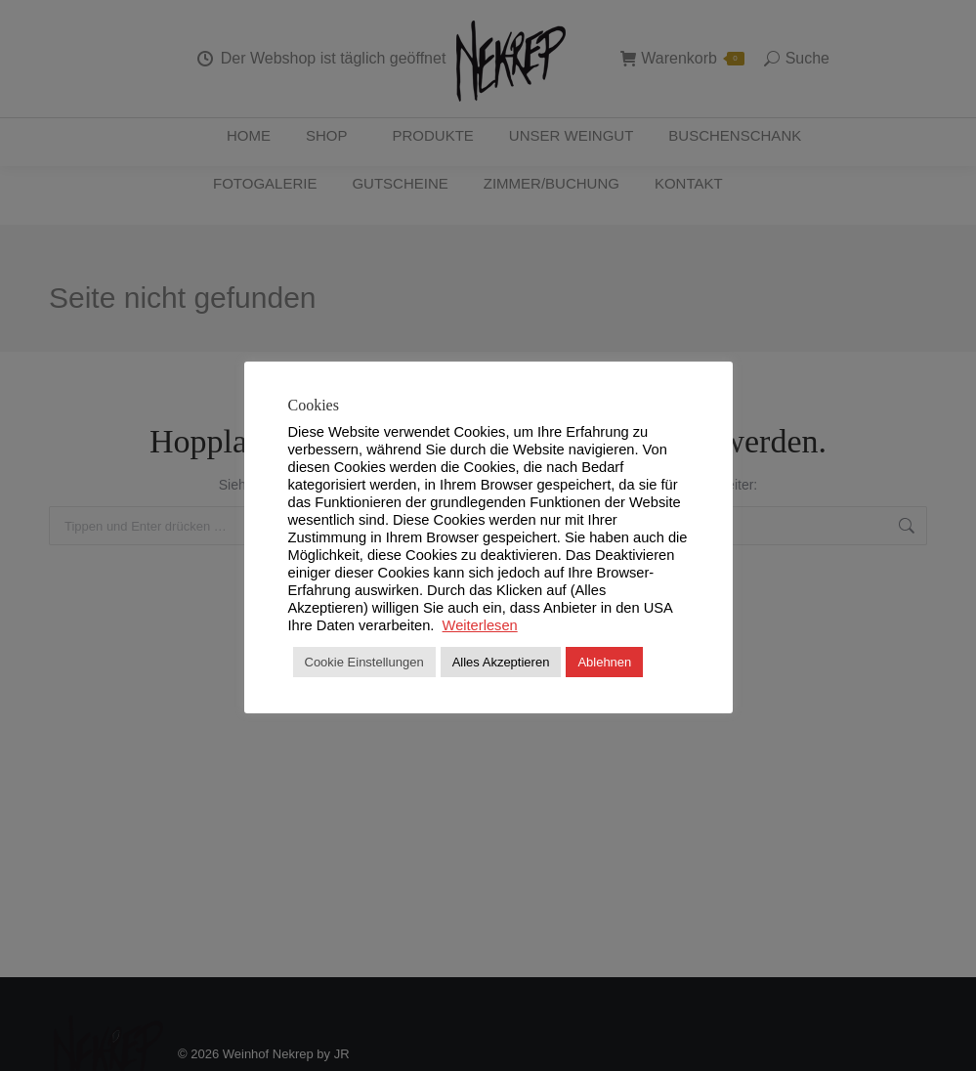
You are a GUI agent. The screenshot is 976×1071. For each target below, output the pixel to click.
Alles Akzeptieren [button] (501, 662)
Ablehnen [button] (604, 662)
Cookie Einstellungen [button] (364, 662)
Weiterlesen (480, 625)
